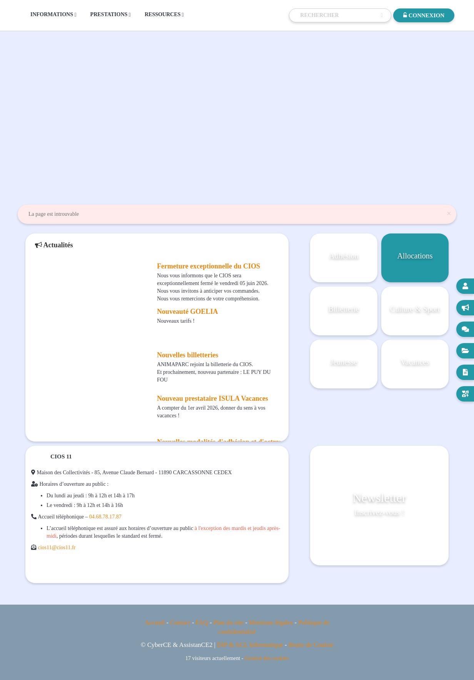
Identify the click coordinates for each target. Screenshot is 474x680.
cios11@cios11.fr (57, 547)
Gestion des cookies (267, 658)
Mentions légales (271, 622)
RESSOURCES (164, 15)
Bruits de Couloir (311, 644)
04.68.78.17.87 (105, 517)
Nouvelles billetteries (187, 355)
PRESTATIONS (110, 15)
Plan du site (229, 622)
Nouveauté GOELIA (187, 311)
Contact (180, 622)
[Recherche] (338, 15)
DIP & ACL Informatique (250, 644)
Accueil (155, 622)
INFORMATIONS (53, 15)
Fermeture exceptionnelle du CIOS (208, 266)
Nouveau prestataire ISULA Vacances (212, 398)
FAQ (201, 622)
